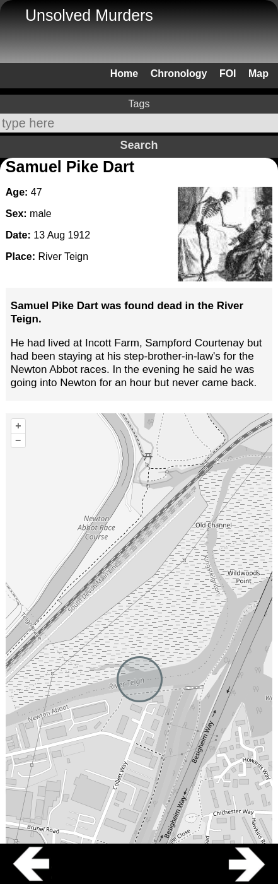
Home (124, 73)
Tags (139, 103)
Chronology (179, 73)
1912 (79, 235)
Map (258, 73)
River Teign (63, 256)
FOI (227, 73)
